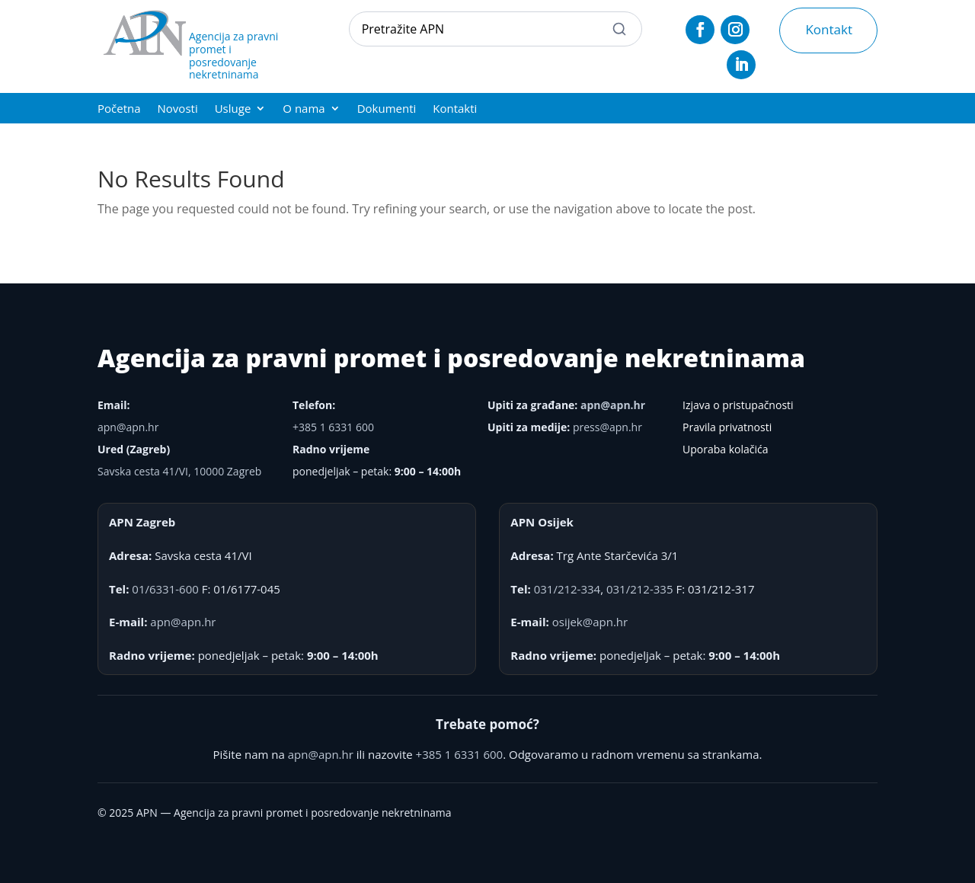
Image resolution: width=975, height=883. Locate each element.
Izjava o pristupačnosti (738, 405)
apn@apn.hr (128, 427)
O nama (303, 109)
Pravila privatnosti (727, 427)
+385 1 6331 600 (333, 427)
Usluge (233, 109)
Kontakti (455, 109)
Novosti (178, 109)
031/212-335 (639, 589)
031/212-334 (567, 589)
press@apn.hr (607, 427)
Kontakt (828, 29)
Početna (119, 109)
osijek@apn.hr (590, 621)
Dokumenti (387, 109)
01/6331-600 (165, 589)
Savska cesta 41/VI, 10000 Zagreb (179, 471)
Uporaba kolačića (725, 449)
